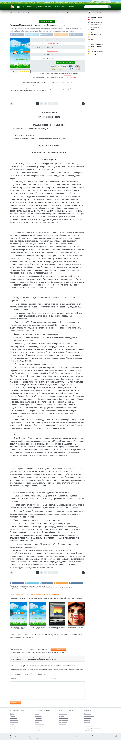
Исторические (14, 719)
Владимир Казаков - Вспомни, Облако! (37, 628)
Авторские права (47, 21)
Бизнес (92, 39)
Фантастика (72, 6)
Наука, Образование (96, 24)
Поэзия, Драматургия (96, 54)
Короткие (61, 715)
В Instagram (46, 34)
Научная (37, 721)
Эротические (62, 724)
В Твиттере (31, 34)
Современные (63, 721)
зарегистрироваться (29, 659)
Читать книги (31, 6)
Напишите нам (68, 75)
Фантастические (63, 717)
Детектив (12, 715)
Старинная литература (96, 46)
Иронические (13, 717)
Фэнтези (37, 728)
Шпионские (13, 728)
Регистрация (105, 1)
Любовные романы (60, 6)
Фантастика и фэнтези (96, 17)
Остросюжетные (63, 719)
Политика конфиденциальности (92, 728)
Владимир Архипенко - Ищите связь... (57, 628)
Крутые (12, 724)
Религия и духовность (96, 41)
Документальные (95, 27)
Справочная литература (97, 44)
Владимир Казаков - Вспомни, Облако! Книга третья (18, 628)
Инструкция (73, 77)
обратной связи (60, 737)
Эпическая (37, 730)
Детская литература (96, 34)
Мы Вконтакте (76, 34)
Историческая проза (52, 51)
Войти (97, 1)
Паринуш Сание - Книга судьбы (76, 627)
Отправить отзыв (15, 702)
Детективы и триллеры (43, 6)
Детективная (38, 717)
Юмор (92, 49)
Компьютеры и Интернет (97, 51)
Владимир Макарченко (53, 43)
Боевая (37, 713)
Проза (92, 29)
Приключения (94, 32)
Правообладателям (89, 726)
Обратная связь (88, 730)
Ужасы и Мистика (39, 726)
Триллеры (13, 726)
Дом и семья (94, 37)
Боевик (12, 713)
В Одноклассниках (62, 34)
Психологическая (39, 724)
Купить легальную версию (65, 63)
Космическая (38, 719)
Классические (14, 721)
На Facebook (17, 34)
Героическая (38, 715)
